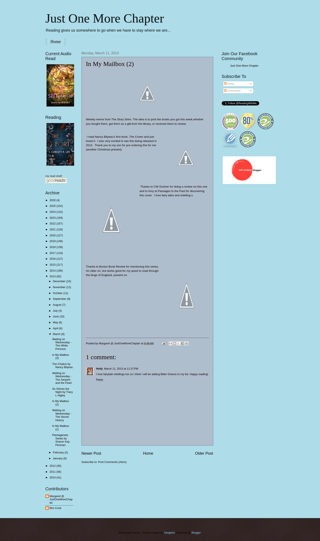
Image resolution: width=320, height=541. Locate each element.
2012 (52, 465)
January (58, 458)
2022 (52, 223)
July (55, 310)
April (56, 328)
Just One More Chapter (104, 18)
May (56, 322)
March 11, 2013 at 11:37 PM (121, 368)
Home (56, 41)
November (59, 287)
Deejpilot (169, 532)
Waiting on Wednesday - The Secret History (62, 415)
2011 (52, 471)
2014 (52, 270)
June (56, 316)
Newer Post (91, 453)
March (57, 334)
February (59, 452)
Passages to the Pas (171, 191)
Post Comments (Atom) (112, 462)
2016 (52, 258)
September (60, 298)
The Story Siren (121, 119)
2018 (52, 247)
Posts (229, 83)
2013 (52, 276)
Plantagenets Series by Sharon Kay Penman (61, 439)
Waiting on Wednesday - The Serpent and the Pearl (62, 377)
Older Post (204, 453)
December (59, 281)
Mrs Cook (55, 508)
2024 (52, 211)
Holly (99, 368)
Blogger (196, 532)
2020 (52, 235)
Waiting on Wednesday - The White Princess (62, 344)
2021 (52, 229)
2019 (52, 241)
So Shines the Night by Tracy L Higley (62, 392)
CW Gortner (162, 186)
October (58, 293)
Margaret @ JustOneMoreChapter (61, 499)
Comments (232, 90)
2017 (52, 253)
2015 (52, 264)
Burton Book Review (112, 266)
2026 (52, 200)
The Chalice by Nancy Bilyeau (62, 365)
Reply (99, 379)
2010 (52, 477)
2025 (52, 205)
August (57, 304)
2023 (52, 217)
